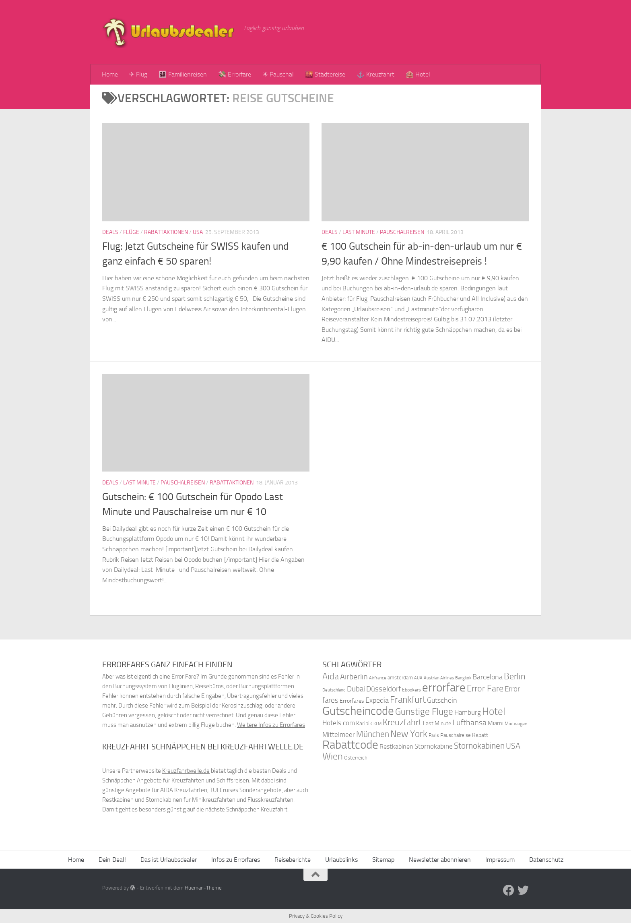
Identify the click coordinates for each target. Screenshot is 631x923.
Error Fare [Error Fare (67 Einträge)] (485, 688)
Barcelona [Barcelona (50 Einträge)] (487, 677)
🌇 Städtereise (325, 74)
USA (198, 232)
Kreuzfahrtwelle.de (186, 770)
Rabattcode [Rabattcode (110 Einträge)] (350, 745)
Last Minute (358, 232)
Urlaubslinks (341, 859)
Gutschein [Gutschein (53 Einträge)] (442, 700)
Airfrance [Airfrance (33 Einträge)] (377, 678)
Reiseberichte (292, 859)
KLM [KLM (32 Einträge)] (377, 723)
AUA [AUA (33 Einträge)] (418, 678)
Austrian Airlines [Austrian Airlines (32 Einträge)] (439, 678)
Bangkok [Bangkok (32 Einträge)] (463, 678)
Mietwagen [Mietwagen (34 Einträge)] (516, 723)
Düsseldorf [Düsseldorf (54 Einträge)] (383, 689)
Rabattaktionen (166, 232)
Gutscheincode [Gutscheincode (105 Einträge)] (358, 711)
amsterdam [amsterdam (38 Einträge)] (400, 678)
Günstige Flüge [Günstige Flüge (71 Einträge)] (424, 711)
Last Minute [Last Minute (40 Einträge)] (437, 723)
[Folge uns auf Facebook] (508, 890)
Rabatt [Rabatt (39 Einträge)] (480, 735)
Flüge (131, 232)
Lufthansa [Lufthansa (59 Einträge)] (469, 722)
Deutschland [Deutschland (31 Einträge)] (334, 690)
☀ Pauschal (278, 74)
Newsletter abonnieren (440, 859)
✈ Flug (138, 74)
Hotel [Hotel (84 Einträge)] (493, 711)
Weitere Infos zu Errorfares (271, 724)
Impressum (500, 859)
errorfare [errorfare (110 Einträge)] (444, 688)
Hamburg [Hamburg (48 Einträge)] (467, 712)
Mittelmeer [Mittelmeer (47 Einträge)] (338, 735)
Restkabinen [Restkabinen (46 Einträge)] (396, 746)
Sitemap (383, 859)
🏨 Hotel (418, 74)
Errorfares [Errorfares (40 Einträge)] (352, 700)
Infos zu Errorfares (235, 859)
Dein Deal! (112, 859)
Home (110, 74)
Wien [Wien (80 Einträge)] (332, 756)
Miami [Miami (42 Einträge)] (495, 723)
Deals (110, 232)
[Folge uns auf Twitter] (523, 890)
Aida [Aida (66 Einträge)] (330, 676)
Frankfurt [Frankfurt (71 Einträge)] (408, 699)
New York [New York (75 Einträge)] (408, 733)
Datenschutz (546, 859)
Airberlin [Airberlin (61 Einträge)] (354, 676)
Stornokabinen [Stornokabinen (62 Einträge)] (479, 746)
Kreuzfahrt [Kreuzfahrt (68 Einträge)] (402, 722)
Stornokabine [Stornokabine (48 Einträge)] (433, 746)
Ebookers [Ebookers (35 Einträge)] (411, 690)
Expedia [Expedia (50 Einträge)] (377, 700)
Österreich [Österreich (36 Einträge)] (355, 758)
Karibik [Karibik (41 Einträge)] (364, 723)
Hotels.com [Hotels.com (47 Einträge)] (338, 723)
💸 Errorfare (234, 74)
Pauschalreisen (402, 232)
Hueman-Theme (203, 888)
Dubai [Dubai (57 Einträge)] (356, 688)
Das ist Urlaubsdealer (168, 859)
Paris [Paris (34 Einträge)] (434, 735)
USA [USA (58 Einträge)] (513, 746)
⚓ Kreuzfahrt (375, 74)
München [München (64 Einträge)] (372, 734)
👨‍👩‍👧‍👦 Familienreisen (183, 74)
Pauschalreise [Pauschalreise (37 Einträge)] (455, 735)
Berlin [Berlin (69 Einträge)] (515, 676)
